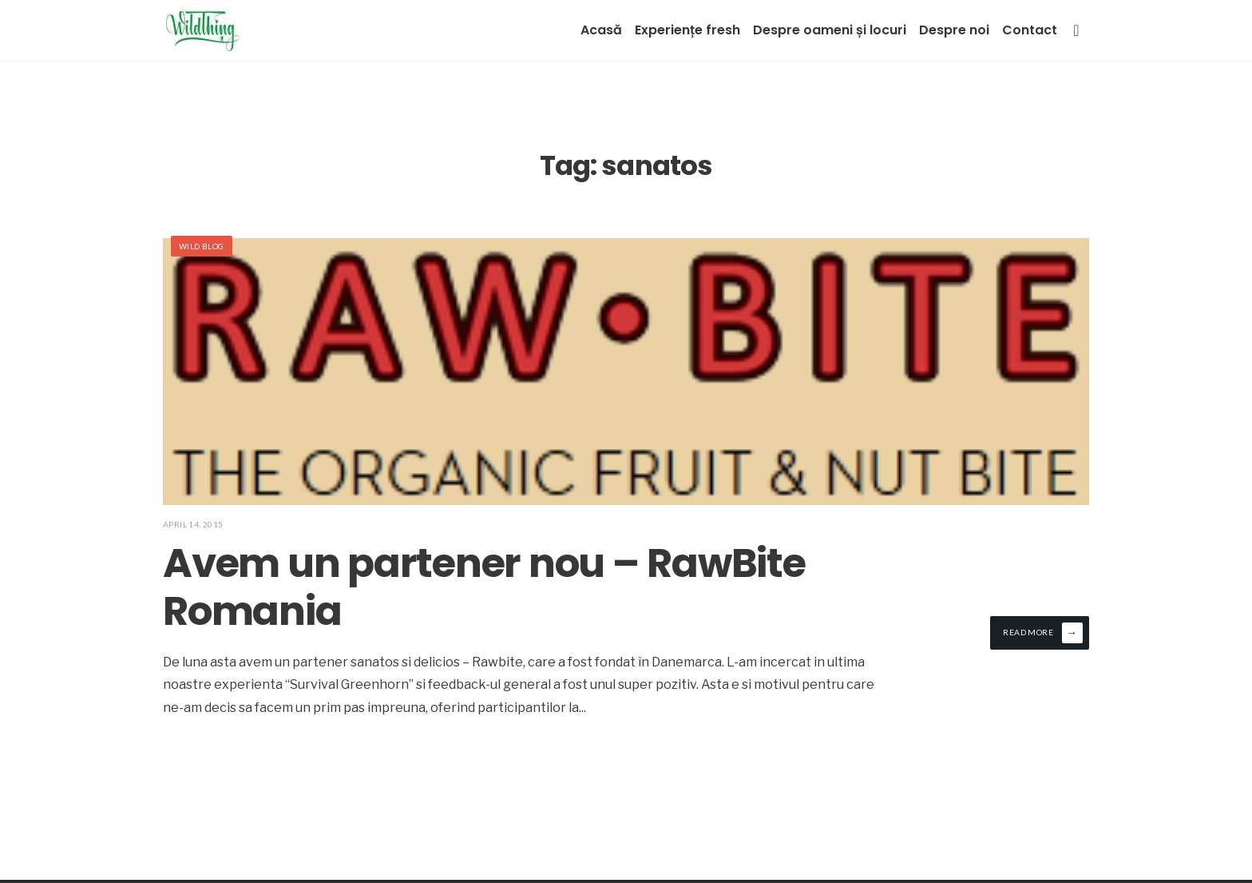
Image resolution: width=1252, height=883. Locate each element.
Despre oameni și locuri (829, 30)
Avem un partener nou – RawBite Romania (484, 587)
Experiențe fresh (687, 30)
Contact (1029, 30)
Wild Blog (201, 246)
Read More (1043, 632)
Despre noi (954, 30)
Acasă (601, 30)
